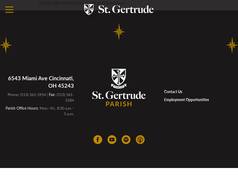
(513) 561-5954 (33, 94)
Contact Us (173, 91)
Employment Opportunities (186, 99)
